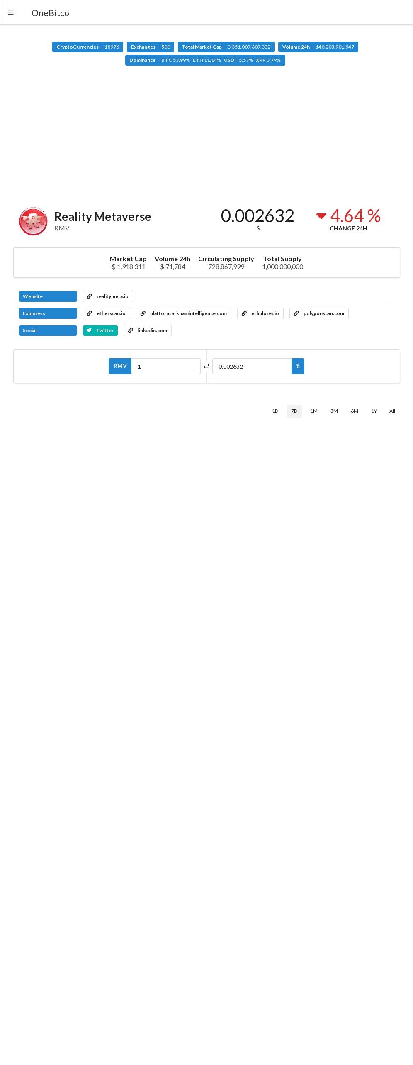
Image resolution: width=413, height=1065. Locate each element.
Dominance (205, 60)
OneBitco (50, 12)
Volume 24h (318, 47)
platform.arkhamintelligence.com (184, 313)
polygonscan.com (319, 313)
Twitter (100, 330)
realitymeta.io (108, 296)
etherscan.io (106, 313)
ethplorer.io (260, 313)
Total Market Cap (226, 47)
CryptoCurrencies (87, 47)
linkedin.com (147, 330)
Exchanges (150, 47)
